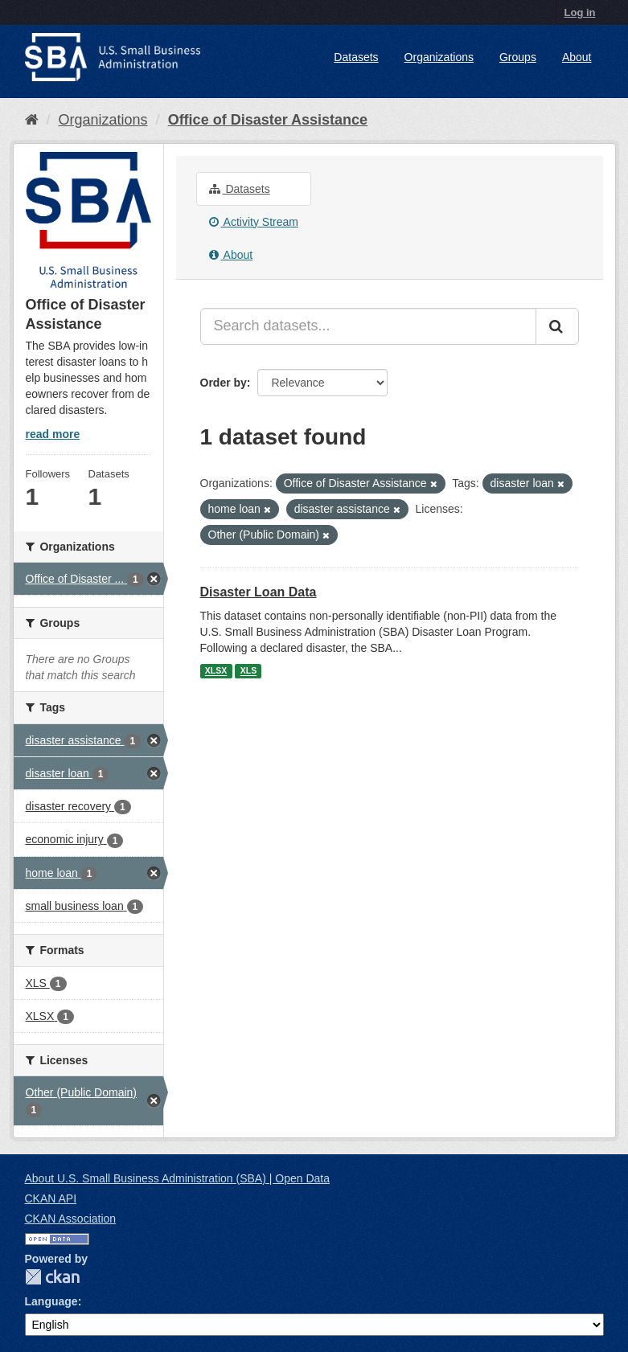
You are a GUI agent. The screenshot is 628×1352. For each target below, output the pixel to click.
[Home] (32, 120)
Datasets (356, 57)
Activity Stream (253, 221)
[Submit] (557, 326)
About (577, 57)
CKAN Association (71, 1218)
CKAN (52, 1276)
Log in (580, 12)
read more (53, 434)
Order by (223, 382)
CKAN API (51, 1198)
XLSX (216, 671)
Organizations (439, 57)
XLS (248, 671)
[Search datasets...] (368, 326)
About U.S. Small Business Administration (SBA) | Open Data (177, 1178)
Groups (517, 57)
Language (51, 1301)
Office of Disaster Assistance (267, 120)
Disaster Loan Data (258, 592)
